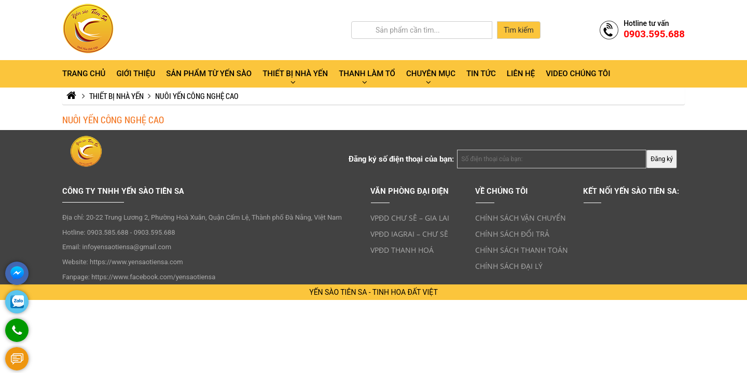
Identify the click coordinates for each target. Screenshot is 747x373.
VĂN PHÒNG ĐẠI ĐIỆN (409, 191)
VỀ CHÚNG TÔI (501, 191)
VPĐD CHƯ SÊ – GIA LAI (409, 218)
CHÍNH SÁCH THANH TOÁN (521, 250)
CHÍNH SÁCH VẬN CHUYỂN (520, 218)
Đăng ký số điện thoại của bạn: (401, 159)
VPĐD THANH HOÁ (402, 250)
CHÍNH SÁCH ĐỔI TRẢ (512, 234)
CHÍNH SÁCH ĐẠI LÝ (509, 266)
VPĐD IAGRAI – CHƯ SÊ (409, 234)
